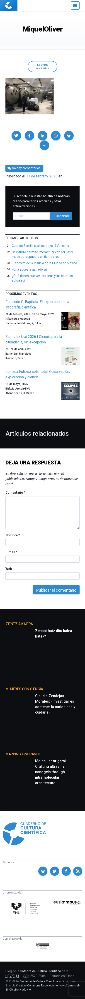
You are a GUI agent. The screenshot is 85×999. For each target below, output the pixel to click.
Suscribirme (61, 216)
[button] (16, 135)
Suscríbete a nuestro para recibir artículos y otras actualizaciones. (41, 201)
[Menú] (75, 5)
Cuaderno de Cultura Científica (38, 981)
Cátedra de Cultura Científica (40, 971)
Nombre (12, 535)
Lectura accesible (42, 66)
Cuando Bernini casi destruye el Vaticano (40, 246)
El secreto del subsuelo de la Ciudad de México (44, 263)
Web (8, 569)
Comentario (15, 492)
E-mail (11, 552)
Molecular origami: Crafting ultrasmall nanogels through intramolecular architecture (51, 772)
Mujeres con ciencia (24, 689)
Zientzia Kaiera (19, 624)
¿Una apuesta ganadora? (29, 269)
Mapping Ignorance (23, 754)
